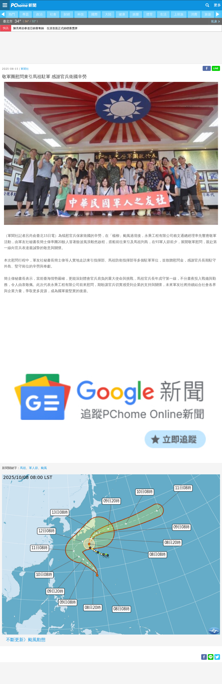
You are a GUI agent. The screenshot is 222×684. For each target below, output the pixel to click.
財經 (67, 14)
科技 (80, 14)
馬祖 (23, 468)
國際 (94, 14)
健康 (122, 14)
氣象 (215, 21)
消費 (194, 14)
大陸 (108, 14)
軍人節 (33, 468)
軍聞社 (25, 69)
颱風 (44, 468)
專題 (25, 14)
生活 (163, 14)
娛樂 (136, 14)
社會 (53, 14)
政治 (39, 14)
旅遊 (208, 14)
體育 (149, 14)
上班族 (178, 14)
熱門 (12, 14)
